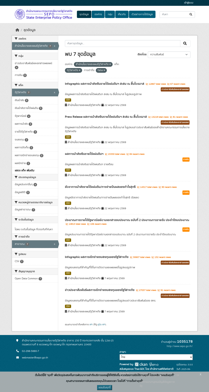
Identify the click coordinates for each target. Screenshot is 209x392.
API (91, 324)
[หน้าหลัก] (17, 30)
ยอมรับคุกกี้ (105, 387)
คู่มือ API (101, 324)
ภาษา (123, 352)
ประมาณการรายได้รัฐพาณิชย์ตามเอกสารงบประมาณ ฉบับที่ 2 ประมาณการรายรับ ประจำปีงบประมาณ (127, 220)
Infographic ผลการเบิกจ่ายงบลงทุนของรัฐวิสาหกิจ (97, 257)
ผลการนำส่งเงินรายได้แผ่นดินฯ (84, 153)
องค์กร (98, 14)
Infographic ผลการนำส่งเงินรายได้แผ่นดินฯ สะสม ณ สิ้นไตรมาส (105, 83)
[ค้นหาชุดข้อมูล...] (177, 14)
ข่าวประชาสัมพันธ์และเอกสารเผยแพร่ (175, 89)
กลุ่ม (110, 14)
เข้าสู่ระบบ (188, 3)
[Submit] (191, 14)
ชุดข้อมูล (84, 14)
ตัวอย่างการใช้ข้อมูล (142, 14)
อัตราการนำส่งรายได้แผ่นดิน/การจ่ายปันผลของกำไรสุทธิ (100, 186)
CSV (68, 99)
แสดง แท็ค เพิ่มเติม (24, 170)
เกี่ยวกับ (122, 14)
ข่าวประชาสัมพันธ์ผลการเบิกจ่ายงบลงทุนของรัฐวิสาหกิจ (100, 290)
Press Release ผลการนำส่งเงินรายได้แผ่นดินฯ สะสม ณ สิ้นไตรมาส (106, 116)
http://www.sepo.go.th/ (180, 346)
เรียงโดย (142, 54)
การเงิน (186, 159)
